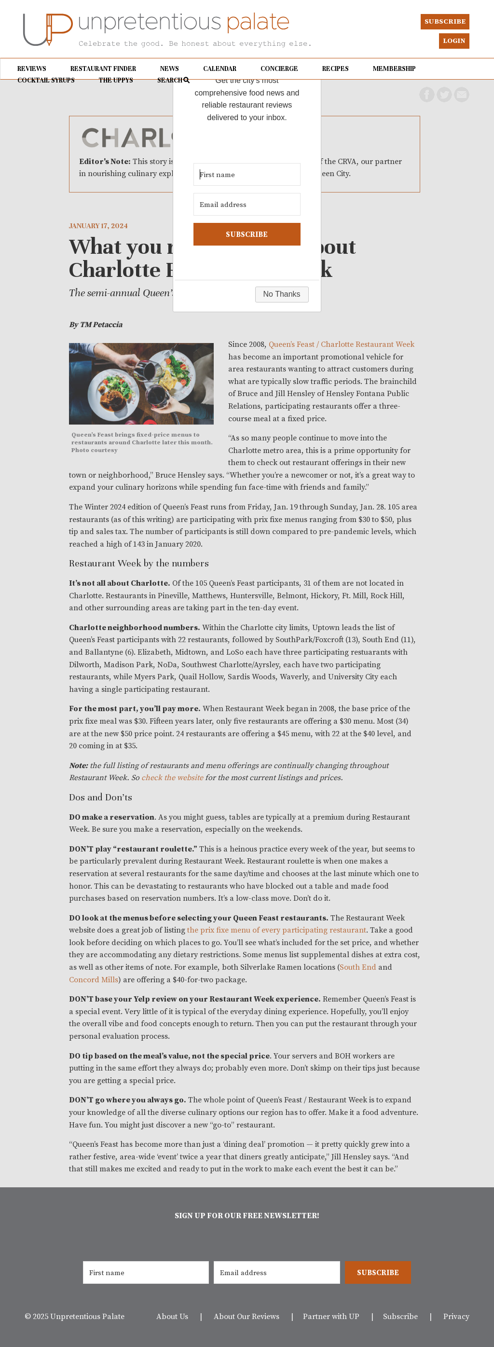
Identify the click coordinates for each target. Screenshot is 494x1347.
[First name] (146, 1272)
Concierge (279, 69)
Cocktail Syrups (46, 80)
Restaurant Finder (103, 69)
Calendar (219, 69)
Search (169, 80)
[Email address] (277, 1272)
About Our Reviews (246, 1316)
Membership (394, 69)
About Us (172, 1316)
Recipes (335, 69)
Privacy (456, 1316)
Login (454, 40)
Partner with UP (331, 1316)
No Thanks (282, 294)
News (169, 69)
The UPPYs (116, 80)
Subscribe (445, 21)
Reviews (31, 69)
